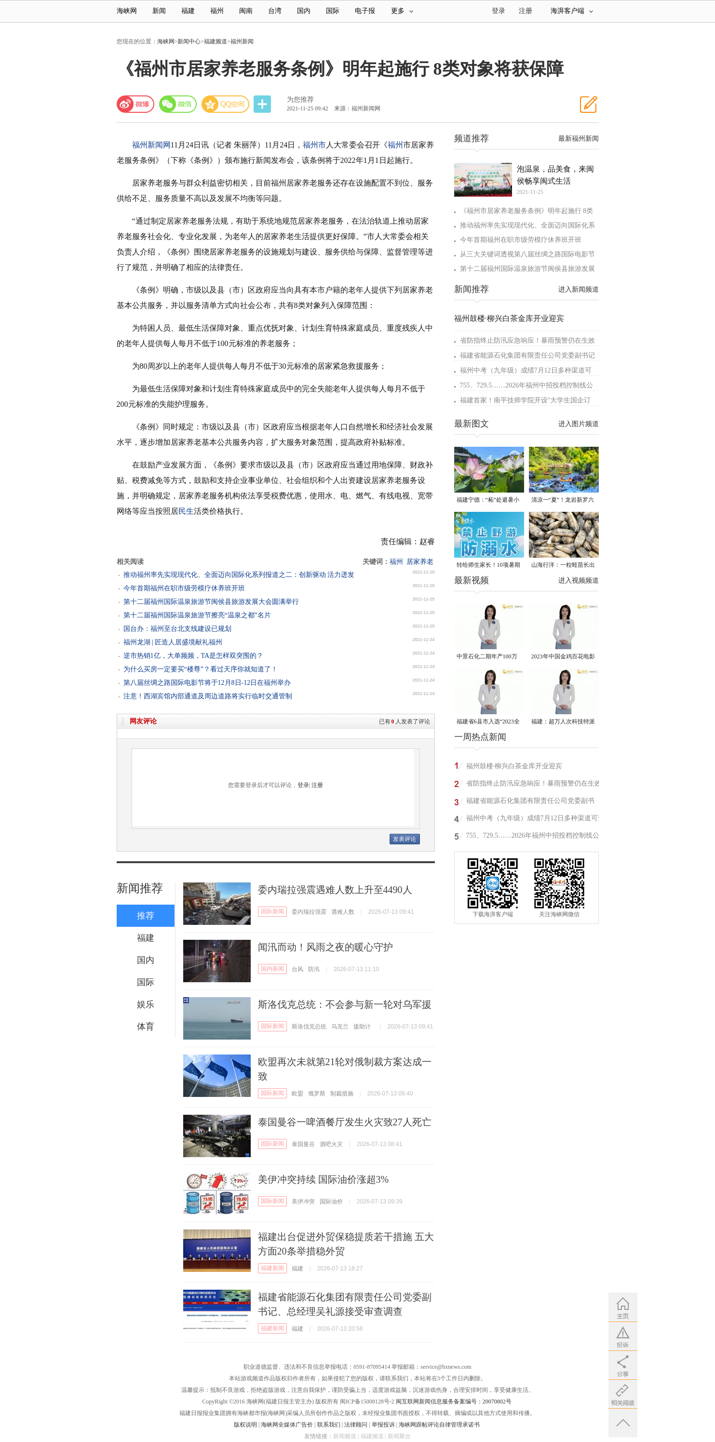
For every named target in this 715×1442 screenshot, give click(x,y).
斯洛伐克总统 (309, 1026)
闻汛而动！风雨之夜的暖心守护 (325, 947)
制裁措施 (341, 1093)
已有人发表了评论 (404, 721)
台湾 (275, 10)
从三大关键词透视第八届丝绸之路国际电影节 (527, 254)
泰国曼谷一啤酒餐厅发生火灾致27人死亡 (345, 1122)
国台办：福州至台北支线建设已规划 (177, 628)
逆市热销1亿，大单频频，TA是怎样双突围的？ (193, 655)
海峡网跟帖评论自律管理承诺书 (439, 1424)
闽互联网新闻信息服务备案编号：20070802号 (454, 1401)
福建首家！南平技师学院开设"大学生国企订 (525, 400)
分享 (263, 104)
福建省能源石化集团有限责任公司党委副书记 (527, 355)
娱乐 (145, 1004)
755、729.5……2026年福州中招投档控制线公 (527, 385)
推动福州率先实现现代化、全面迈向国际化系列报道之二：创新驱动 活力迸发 (239, 574)
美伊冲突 (303, 1201)
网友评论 (143, 721)
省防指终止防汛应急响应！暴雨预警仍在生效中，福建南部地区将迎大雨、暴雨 (533, 785)
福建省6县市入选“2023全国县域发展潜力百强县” (488, 722)
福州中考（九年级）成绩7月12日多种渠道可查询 (535, 819)
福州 (217, 10)
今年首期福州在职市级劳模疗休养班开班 (184, 588)
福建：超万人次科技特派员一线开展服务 (563, 722)
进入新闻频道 (578, 289)
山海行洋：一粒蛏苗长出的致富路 (563, 565)
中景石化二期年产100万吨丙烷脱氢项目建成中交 (488, 657)
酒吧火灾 (331, 1144)
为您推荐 (300, 99)
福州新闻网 (151, 145)
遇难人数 (342, 911)
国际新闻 (272, 911)
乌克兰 (340, 1026)
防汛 (314, 969)
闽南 (246, 10)
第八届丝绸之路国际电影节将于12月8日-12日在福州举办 (207, 682)
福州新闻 (242, 41)
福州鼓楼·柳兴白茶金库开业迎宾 (509, 318)
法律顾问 (355, 1424)
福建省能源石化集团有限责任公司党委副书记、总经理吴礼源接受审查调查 (530, 802)
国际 (332, 10)
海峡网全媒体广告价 (287, 1424)
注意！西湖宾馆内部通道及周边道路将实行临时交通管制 (207, 696)
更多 (402, 10)
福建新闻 (272, 1268)
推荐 (145, 916)
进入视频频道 (578, 580)
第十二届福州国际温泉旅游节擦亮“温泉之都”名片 (197, 615)
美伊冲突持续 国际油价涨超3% (323, 1179)
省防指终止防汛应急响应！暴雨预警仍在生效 (527, 340)
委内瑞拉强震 (309, 911)
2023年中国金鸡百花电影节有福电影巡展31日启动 (563, 657)
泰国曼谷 (303, 1144)
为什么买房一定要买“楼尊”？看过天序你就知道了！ (200, 669)
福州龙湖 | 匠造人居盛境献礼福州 (173, 642)
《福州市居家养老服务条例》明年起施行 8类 (527, 210)
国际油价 (331, 1201)
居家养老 (419, 561)
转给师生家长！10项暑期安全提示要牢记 (488, 565)
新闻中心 (189, 41)
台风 (297, 969)
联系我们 (328, 1424)
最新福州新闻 (578, 138)
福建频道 (215, 41)
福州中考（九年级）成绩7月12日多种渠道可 (526, 370)
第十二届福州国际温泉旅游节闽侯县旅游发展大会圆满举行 (211, 601)
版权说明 (245, 1424)
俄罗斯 (316, 1093)
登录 (303, 785)
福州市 (314, 145)
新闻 (159, 10)
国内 (303, 10)
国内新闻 (272, 968)
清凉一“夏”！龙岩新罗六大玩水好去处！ (562, 500)
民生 (186, 511)
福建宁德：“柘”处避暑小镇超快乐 (488, 500)
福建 (188, 10)
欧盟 (297, 1093)
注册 (525, 10)
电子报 (365, 10)
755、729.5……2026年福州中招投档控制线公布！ (533, 837)
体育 (145, 1026)
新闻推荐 (140, 888)
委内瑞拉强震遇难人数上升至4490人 (335, 889)
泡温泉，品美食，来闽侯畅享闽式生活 (555, 175)
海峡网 (127, 10)
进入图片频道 (578, 423)
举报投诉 (383, 1424)
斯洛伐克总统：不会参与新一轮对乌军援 (345, 1004)
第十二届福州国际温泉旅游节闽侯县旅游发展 (527, 268)
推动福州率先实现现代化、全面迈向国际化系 (527, 225)
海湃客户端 (572, 10)
